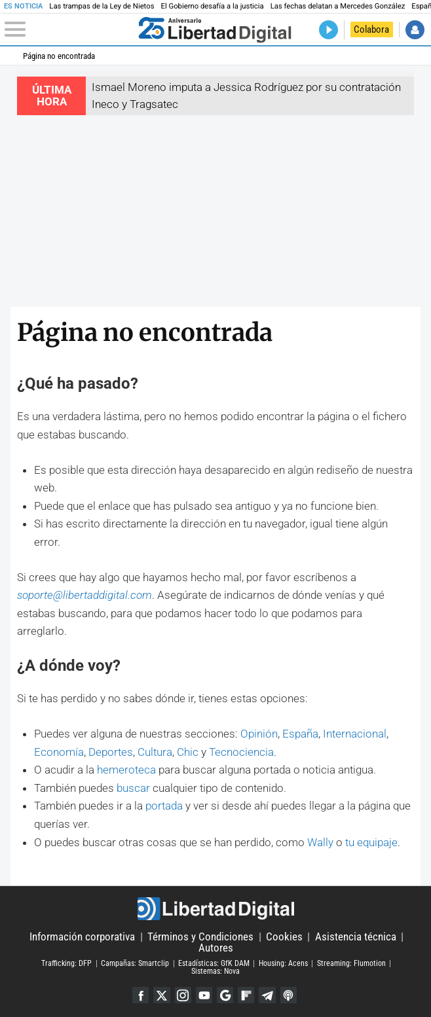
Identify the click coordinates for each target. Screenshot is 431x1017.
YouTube (203, 995)
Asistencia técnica (355, 936)
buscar (133, 787)
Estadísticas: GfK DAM (214, 963)
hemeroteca (126, 769)
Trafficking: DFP (66, 963)
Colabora (371, 29)
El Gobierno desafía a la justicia (211, 6)
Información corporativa (82, 936)
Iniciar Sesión (414, 29)
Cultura (155, 751)
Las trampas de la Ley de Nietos (101, 6)
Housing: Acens (283, 963)
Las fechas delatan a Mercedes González (338, 6)
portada (164, 805)
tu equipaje (371, 842)
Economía (59, 751)
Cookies (284, 936)
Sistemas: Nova (215, 971)
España (300, 733)
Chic (187, 751)
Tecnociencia (241, 751)
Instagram (182, 995)
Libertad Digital (216, 908)
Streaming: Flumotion (351, 963)
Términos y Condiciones (200, 936)
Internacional (354, 733)
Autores (215, 947)
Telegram (268, 995)
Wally (320, 842)
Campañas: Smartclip (135, 963)
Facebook (138, 995)
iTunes (290, 995)
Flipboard (246, 995)
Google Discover (225, 995)
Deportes (110, 751)
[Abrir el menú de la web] (69, 29)
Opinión (259, 733)
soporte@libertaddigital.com (84, 594)
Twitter (160, 995)
